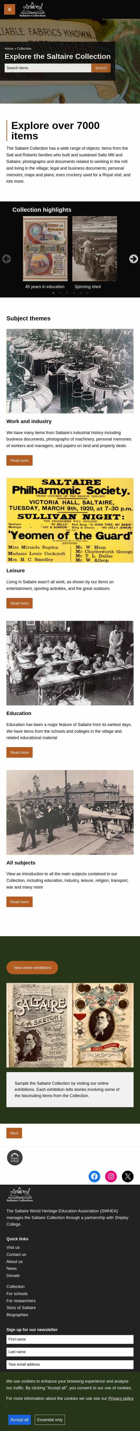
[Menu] (9, 9)
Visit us (13, 1247)
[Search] (48, 67)
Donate (13, 1275)
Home (9, 48)
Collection (15, 1286)
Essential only (50, 1419)
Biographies (17, 1315)
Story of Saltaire (21, 1307)
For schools (17, 1293)
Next (14, 1133)
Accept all (19, 1419)
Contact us (16, 1254)
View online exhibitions (32, 968)
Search (101, 68)
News (11, 1268)
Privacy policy (121, 1398)
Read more (19, 460)
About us (14, 1261)
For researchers (21, 1301)
